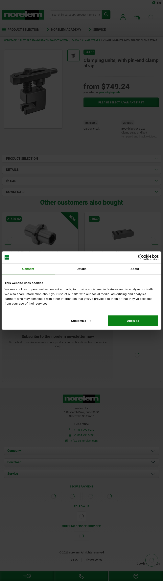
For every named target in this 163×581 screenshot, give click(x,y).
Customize (81, 320)
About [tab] (134, 268)
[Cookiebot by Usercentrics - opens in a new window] (141, 257)
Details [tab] (81, 268)
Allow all (133, 320)
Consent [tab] (28, 268)
